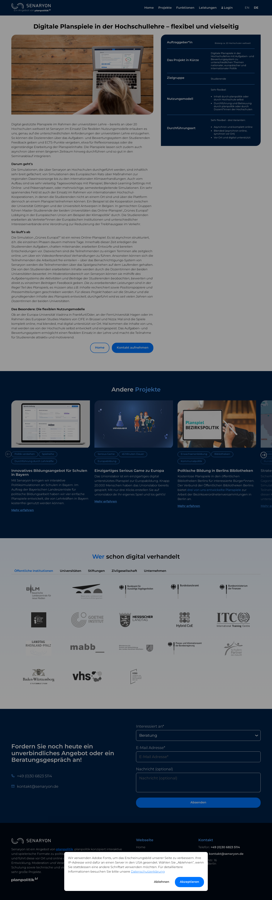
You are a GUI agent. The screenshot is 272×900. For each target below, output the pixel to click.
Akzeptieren (189, 882)
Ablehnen (161, 882)
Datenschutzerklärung (148, 871)
